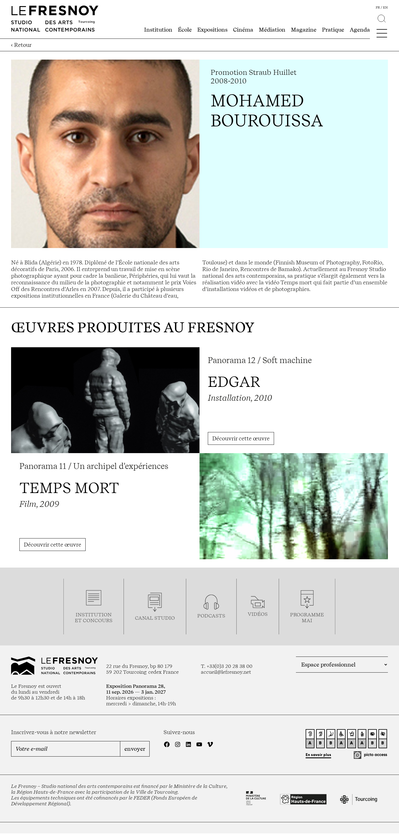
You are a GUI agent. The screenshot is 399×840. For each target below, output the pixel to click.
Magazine (303, 29)
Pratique (333, 29)
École (185, 29)
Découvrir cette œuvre (241, 438)
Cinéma (243, 29)
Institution (158, 29)
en (385, 7)
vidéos (258, 614)
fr (378, 7)
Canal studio (155, 618)
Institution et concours (93, 617)
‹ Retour (21, 45)
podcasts (211, 616)
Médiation (272, 29)
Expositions (212, 29)
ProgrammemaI (307, 617)
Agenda (360, 29)
